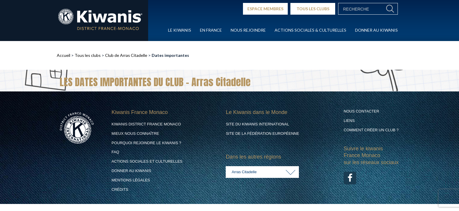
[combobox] (262, 172)
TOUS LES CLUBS (313, 8)
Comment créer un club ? (371, 130)
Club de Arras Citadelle (126, 55)
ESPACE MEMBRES (265, 8)
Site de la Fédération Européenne (262, 133)
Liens (349, 120)
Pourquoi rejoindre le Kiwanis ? (146, 143)
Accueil (63, 55)
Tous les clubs (88, 55)
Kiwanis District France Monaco (146, 124)
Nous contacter (361, 111)
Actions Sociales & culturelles (310, 30)
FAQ (115, 152)
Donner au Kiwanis (376, 30)
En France (211, 30)
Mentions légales (131, 180)
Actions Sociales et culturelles (147, 161)
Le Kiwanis (179, 30)
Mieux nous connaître (135, 133)
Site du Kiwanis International (257, 124)
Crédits (120, 189)
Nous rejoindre (248, 30)
